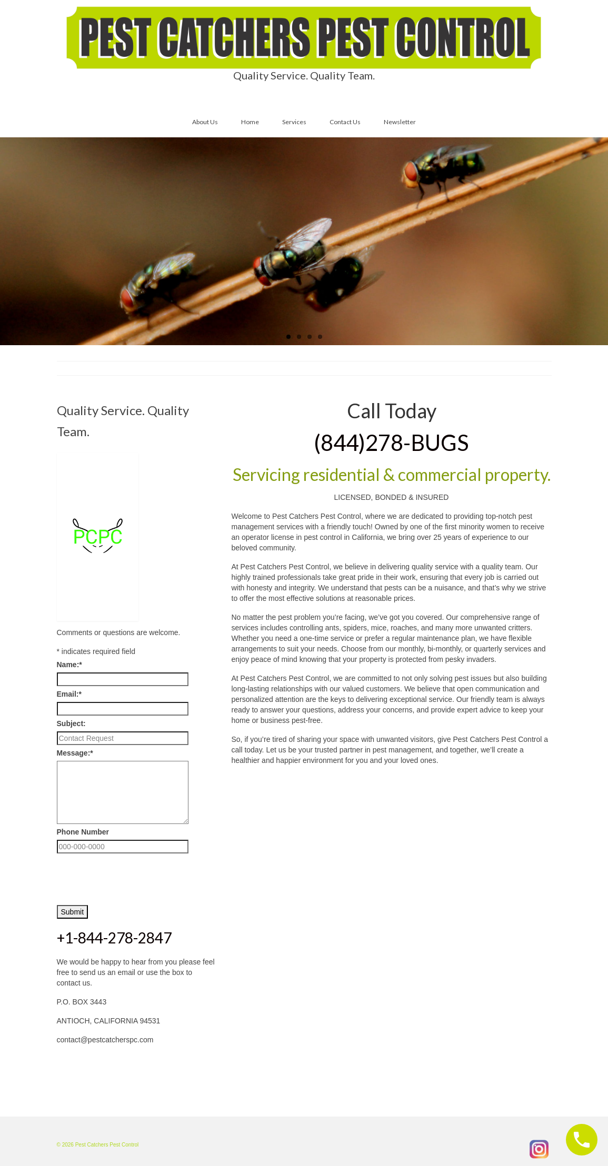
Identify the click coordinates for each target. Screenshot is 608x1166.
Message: (75, 753)
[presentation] (137, 876)
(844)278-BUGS (391, 442)
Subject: (71, 723)
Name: (69, 664)
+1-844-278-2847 (114, 938)
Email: (69, 694)
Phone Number (83, 832)
